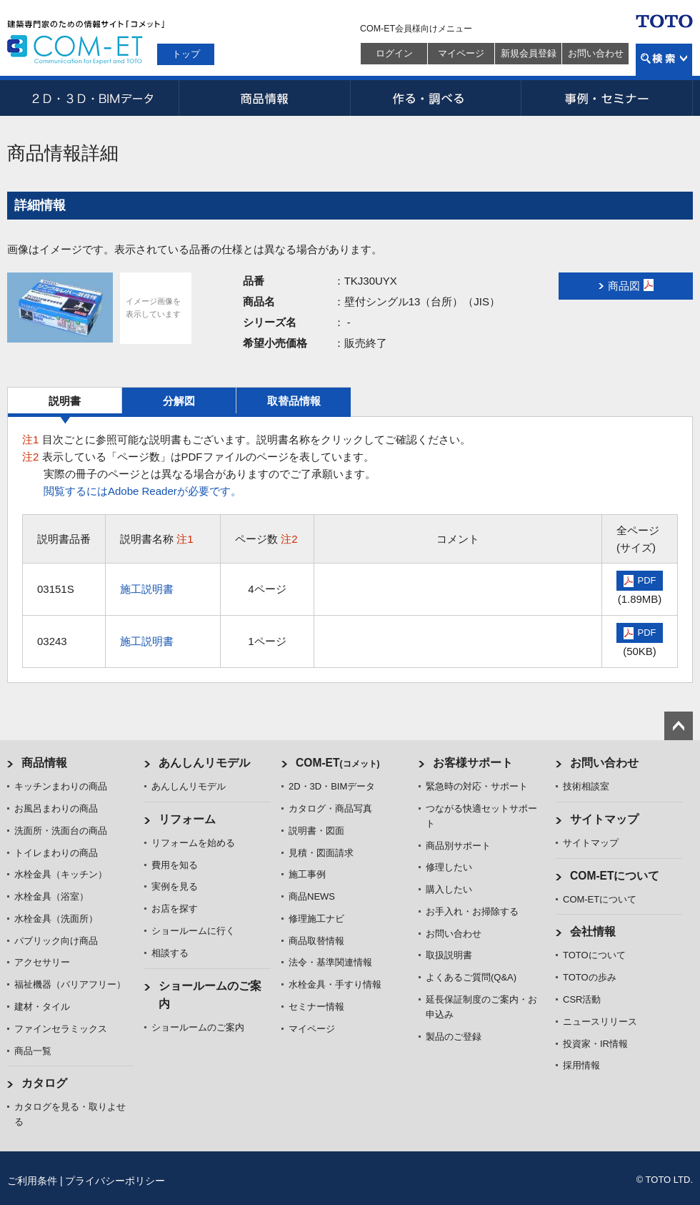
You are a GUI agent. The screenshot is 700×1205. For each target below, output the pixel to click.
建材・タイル (42, 1006)
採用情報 (581, 1065)
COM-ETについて (615, 876)
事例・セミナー (607, 98)
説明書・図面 (316, 830)
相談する (170, 953)
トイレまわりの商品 (56, 852)
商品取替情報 (316, 940)
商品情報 (264, 98)
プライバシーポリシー (115, 1180)
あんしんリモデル (204, 763)
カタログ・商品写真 (330, 808)
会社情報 (593, 931)
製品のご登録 (453, 1036)
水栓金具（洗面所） (56, 918)
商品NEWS (312, 896)
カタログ (44, 1083)
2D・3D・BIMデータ (93, 98)
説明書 (65, 401)
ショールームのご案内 (197, 1027)
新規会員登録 (528, 53)
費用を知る (174, 865)
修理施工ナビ (316, 918)
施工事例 (307, 874)
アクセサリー (42, 962)
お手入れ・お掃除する (472, 911)
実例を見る (174, 886)
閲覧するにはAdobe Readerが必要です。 (142, 491)
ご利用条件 (32, 1180)
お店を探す (174, 908)
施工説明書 (147, 589)
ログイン (394, 53)
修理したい (449, 867)
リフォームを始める (193, 842)
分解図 (179, 401)
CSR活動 (582, 999)
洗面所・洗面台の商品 (60, 830)
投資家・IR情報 (595, 1043)
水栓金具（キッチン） (60, 874)
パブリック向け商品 (56, 940)
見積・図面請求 (321, 852)
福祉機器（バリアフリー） (70, 984)
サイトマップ (604, 819)
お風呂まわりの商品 (56, 808)
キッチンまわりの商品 (60, 786)
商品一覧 (32, 1051)
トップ (186, 54)
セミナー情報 (316, 1006)
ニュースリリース (600, 1021)
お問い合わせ (596, 53)
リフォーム (187, 819)
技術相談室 (586, 786)
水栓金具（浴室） (51, 896)
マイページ (461, 53)
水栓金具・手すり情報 (335, 984)
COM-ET (338, 763)
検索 (664, 60)
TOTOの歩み (589, 977)
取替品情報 (294, 401)
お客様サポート (473, 763)
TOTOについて (594, 955)
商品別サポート (458, 845)
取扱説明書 (449, 955)
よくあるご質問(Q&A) (471, 977)
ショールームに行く (193, 930)
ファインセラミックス (60, 1028)
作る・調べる (435, 98)
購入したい (449, 889)
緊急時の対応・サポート (477, 786)
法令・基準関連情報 (330, 962)
